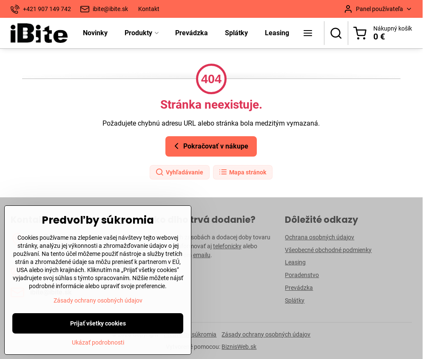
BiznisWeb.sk (239, 346)
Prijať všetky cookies (98, 344)
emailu (201, 255)
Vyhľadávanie (179, 172)
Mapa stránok (242, 172)
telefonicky (227, 246)
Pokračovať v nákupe (209, 146)
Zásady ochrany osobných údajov (266, 334)
